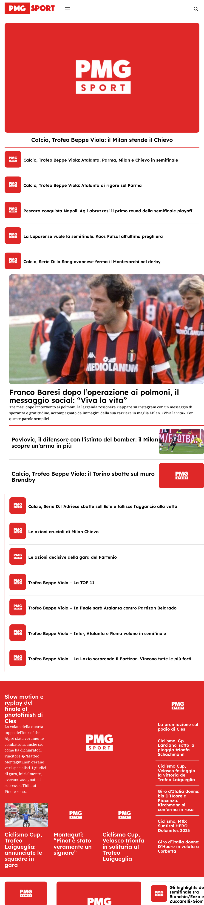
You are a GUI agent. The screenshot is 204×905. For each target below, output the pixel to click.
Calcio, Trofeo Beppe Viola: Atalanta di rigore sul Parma (82, 185)
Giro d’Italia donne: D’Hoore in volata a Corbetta (178, 846)
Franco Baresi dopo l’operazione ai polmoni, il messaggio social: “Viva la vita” (94, 396)
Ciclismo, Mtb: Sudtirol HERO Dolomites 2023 (174, 826)
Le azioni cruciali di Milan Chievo (63, 531)
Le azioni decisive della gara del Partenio (72, 557)
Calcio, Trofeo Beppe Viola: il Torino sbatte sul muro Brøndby (83, 476)
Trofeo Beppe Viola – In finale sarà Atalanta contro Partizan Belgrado (102, 608)
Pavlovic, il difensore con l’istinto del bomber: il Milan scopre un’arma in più (84, 442)
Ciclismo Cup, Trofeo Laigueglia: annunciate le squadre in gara (23, 849)
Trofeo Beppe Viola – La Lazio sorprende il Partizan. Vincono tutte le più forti (109, 658)
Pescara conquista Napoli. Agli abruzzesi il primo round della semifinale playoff (107, 210)
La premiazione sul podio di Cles (178, 727)
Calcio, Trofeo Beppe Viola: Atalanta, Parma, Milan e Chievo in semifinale (100, 160)
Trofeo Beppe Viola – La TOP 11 (61, 582)
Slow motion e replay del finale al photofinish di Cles (24, 708)
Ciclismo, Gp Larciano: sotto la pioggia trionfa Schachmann (176, 747)
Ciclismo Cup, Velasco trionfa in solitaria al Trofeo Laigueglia (123, 846)
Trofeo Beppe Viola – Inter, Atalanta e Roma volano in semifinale (97, 633)
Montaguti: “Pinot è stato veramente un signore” (73, 843)
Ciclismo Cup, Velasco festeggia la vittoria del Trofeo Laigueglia (176, 772)
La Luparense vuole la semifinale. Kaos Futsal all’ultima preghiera (93, 236)
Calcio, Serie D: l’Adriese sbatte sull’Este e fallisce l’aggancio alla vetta (102, 506)
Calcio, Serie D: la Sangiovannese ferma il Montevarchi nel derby (92, 261)
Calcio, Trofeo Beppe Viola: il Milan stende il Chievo (102, 139)
